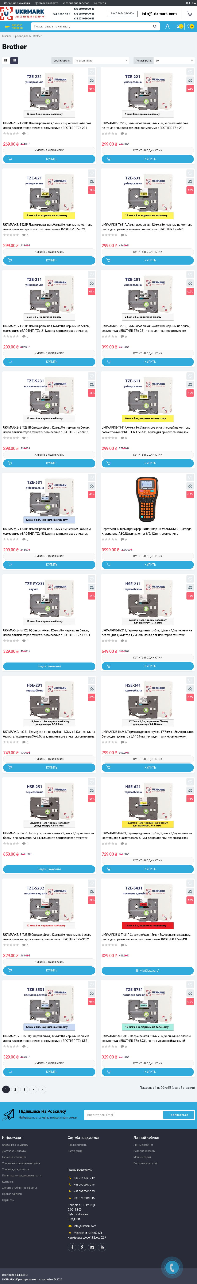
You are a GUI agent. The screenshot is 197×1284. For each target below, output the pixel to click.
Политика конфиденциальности (21, 1175)
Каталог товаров (14, 26)
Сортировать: (62, 60)
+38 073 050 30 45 (84, 18)
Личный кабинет (143, 1144)
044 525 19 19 (61, 14)
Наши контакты (77, 1144)
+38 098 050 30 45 (84, 13)
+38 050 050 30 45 (84, 8)
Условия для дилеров (75, 3)
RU (188, 3)
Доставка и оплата (46, 3)
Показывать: (144, 60)
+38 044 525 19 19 (81, 1178)
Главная (6, 36)
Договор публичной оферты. (19, 1187)
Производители (22, 36)
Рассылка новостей (146, 1163)
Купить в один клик (49, 150)
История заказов (144, 1151)
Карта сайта (75, 1151)
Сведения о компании (17, 3)
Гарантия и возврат (14, 1157)
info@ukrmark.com (159, 13)
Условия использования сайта (21, 1163)
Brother (37, 36)
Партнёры (8, 1200)
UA (194, 3)
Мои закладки (142, 1157)
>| (42, 1089)
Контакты (100, 3)
